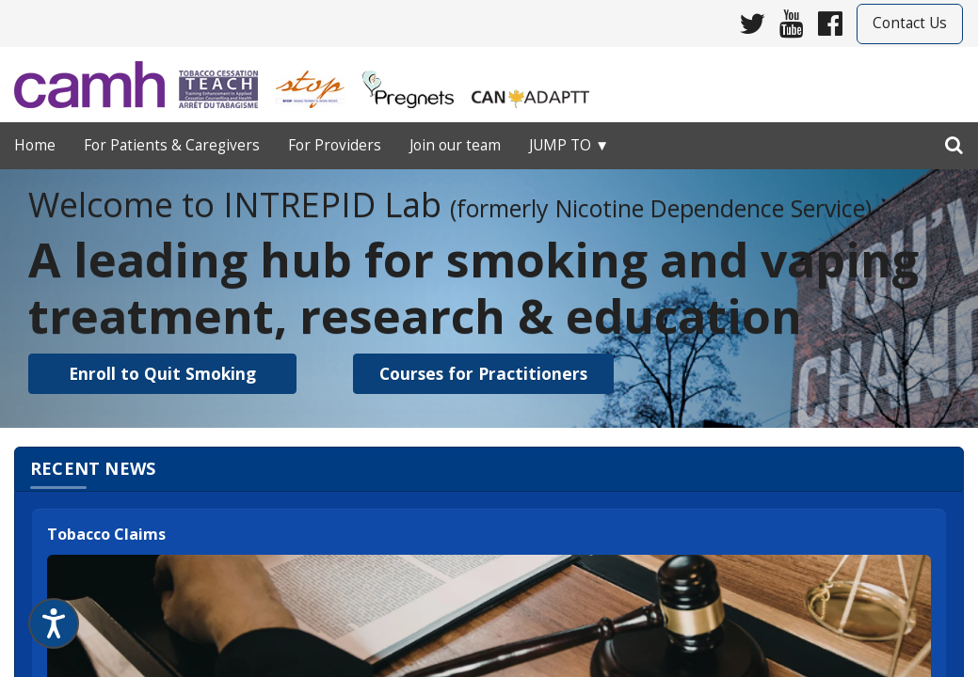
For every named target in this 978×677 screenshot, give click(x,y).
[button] (162, 374)
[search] (954, 141)
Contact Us (910, 23)
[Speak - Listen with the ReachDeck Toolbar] (53, 623)
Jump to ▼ (569, 145)
